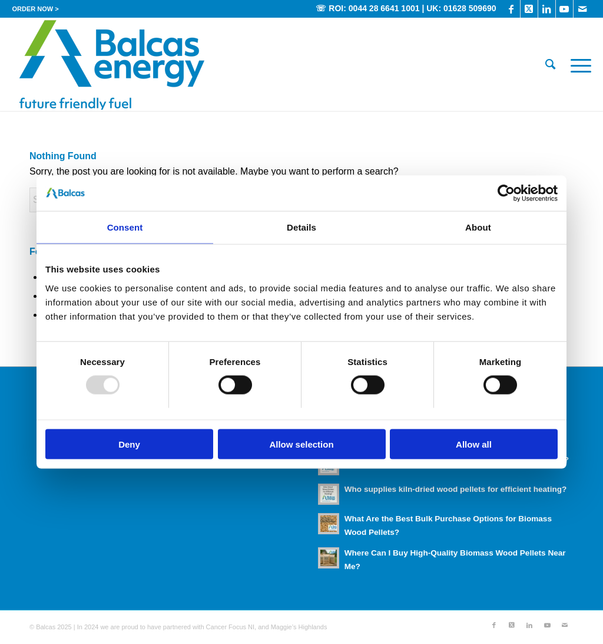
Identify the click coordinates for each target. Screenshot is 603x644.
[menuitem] (35, 9)
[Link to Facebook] (511, 9)
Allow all (474, 444)
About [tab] (478, 227)
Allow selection (301, 444)
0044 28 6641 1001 (384, 8)
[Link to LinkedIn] (546, 9)
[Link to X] (529, 9)
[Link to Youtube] (564, 9)
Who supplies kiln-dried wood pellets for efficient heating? (455, 489)
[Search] (550, 64)
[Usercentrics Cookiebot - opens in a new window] (506, 193)
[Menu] (577, 64)
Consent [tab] (125, 227)
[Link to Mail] (582, 9)
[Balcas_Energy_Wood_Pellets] (111, 64)
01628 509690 (469, 8)
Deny (129, 444)
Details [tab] (301, 227)
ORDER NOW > (35, 8)
